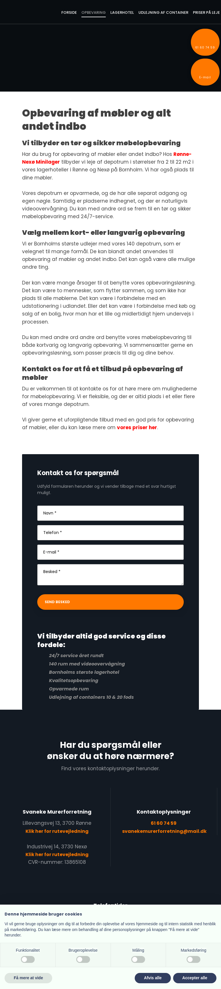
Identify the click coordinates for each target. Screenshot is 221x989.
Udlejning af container (163, 12)
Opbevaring (93, 12)
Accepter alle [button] (194, 978)
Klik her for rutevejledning (57, 831)
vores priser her (137, 427)
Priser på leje (206, 12)
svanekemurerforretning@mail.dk (164, 831)
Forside (69, 12)
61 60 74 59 (164, 823)
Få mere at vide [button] (28, 978)
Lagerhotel (122, 12)
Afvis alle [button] (152, 978)
